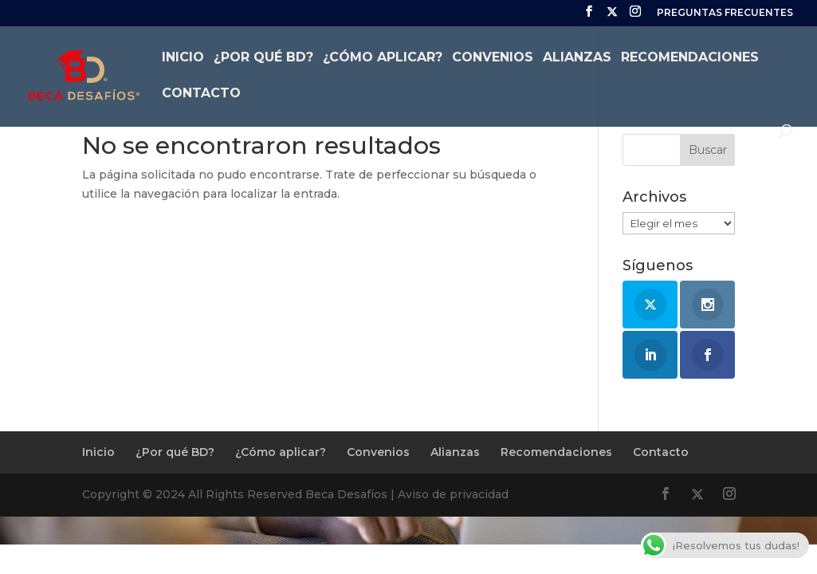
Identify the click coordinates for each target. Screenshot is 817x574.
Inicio (183, 59)
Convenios (492, 59)
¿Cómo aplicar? (382, 59)
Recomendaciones (690, 59)
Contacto (201, 94)
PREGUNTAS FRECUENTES (725, 13)
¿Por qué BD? (263, 59)
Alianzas (577, 59)
